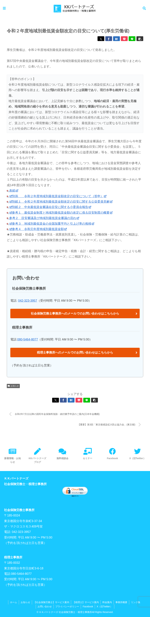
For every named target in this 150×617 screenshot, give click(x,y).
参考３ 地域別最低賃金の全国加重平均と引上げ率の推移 (53, 223)
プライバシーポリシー (67, 606)
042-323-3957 (27, 300)
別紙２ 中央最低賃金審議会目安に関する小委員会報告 (51, 207)
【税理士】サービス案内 (86, 602)
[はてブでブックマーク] (116, 38)
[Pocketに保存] (124, 38)
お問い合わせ (45, 606)
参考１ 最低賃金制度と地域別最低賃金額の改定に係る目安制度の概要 (62, 212)
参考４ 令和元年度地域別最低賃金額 (39, 229)
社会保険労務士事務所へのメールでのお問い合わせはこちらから (75, 313)
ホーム (13, 602)
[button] (139, 38)
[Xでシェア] (101, 38)
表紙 (12, 190)
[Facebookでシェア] (108, 38)
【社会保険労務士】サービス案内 (51, 602)
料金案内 (107, 602)
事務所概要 (121, 602)
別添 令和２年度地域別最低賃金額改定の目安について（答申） (59, 196)
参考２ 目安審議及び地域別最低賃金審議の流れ (43, 218)
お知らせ (13, 386)
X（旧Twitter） (104, 606)
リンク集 (135, 602)
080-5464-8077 (27, 339)
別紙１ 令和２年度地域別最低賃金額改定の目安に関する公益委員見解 (62, 201)
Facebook (88, 606)
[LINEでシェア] (132, 38)
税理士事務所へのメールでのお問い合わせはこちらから (75, 352)
